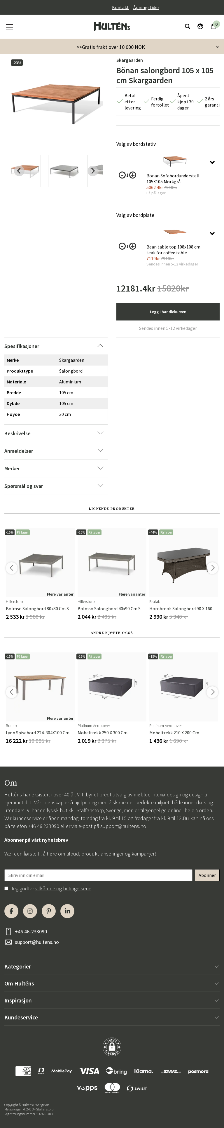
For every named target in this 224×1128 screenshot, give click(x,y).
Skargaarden (129, 60)
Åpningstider (146, 7)
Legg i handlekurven (168, 311)
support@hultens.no (123, 826)
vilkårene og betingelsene (63, 888)
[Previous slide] (19, 171)
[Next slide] (93, 171)
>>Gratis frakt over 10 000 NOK (111, 47)
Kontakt (120, 7)
